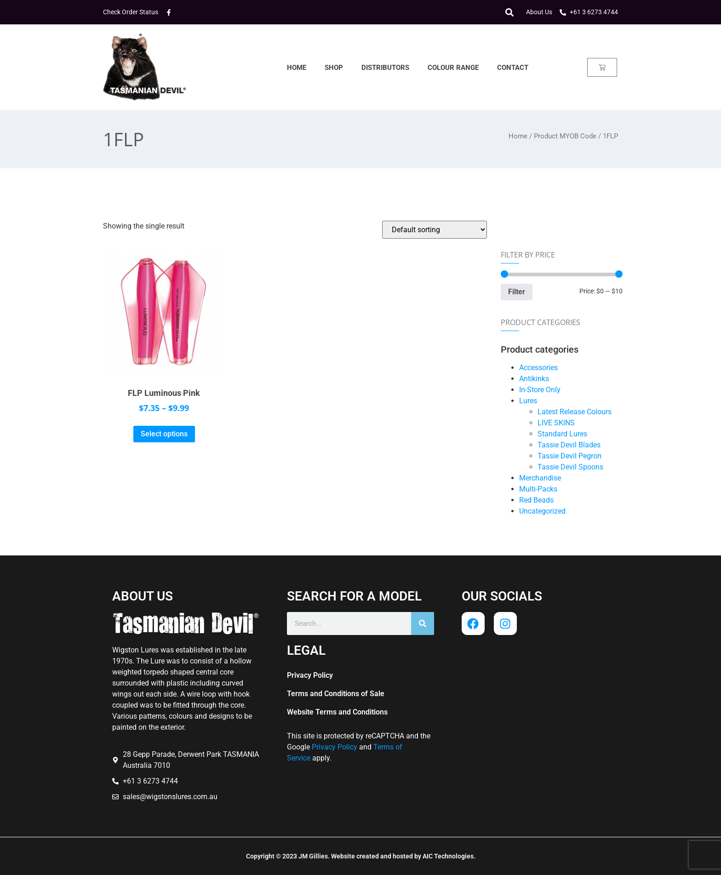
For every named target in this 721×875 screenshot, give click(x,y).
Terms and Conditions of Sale (335, 693)
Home (296, 67)
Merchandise (540, 478)
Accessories (538, 367)
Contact (512, 67)
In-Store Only (540, 389)
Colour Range (453, 67)
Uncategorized (542, 511)
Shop (334, 67)
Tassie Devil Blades (569, 444)
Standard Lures (562, 433)
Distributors (385, 67)
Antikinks (534, 378)
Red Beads (536, 500)
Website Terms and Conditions (337, 712)
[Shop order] (434, 230)
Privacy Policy (310, 675)
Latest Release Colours (575, 411)
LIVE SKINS (556, 422)
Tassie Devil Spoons (570, 467)
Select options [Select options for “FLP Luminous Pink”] (164, 433)
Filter (516, 291)
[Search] (422, 623)
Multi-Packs (538, 489)
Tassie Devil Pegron (569, 456)
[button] (509, 12)
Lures (528, 400)
